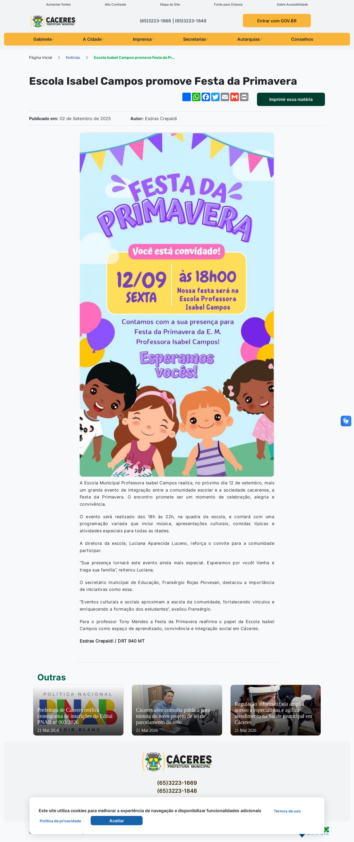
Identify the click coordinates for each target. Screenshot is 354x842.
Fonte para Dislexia (228, 4)
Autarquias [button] (249, 39)
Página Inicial (40, 57)
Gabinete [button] (43, 39)
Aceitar (116, 820)
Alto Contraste (115, 4)
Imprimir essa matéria (291, 99)
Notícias (73, 57)
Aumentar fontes (58, 4)
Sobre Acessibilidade (292, 4)
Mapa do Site (170, 4)
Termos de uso (287, 811)
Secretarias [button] (195, 39)
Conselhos (302, 39)
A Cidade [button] (93, 39)
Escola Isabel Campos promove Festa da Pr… (134, 57)
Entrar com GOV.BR (276, 20)
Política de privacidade (60, 821)
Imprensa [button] (143, 39)
